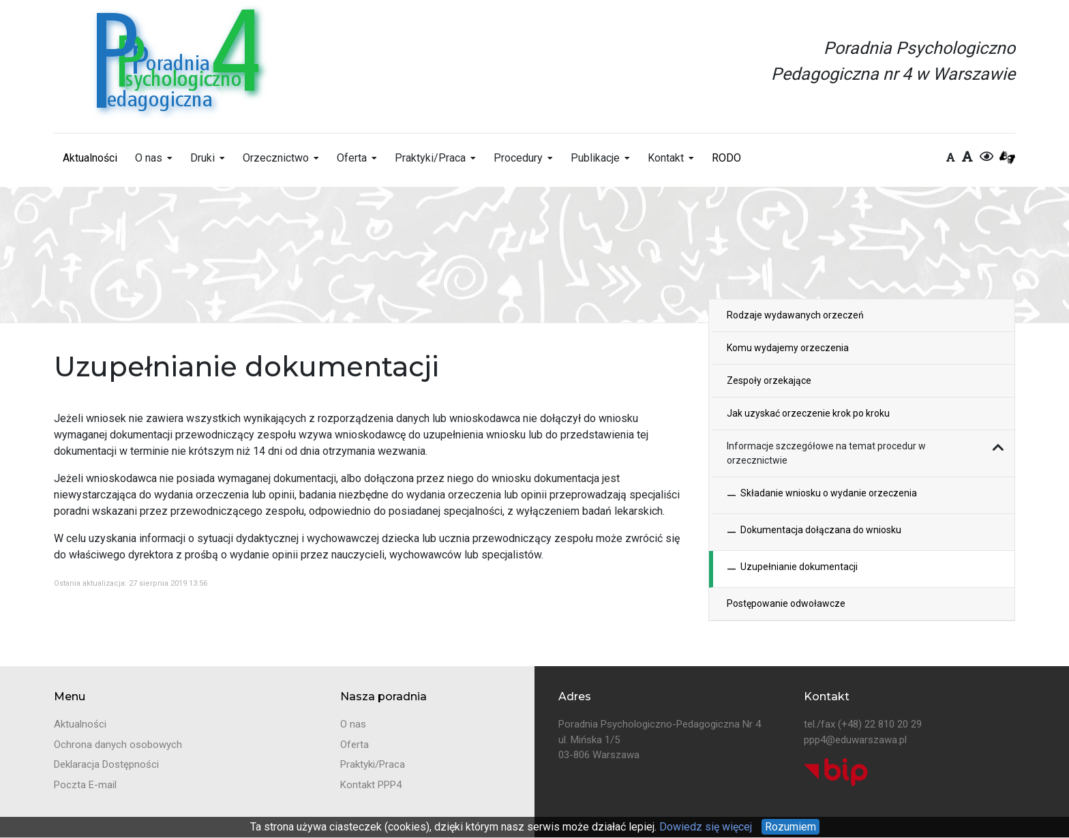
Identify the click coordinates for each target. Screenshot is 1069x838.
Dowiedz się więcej (704, 826)
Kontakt (666, 157)
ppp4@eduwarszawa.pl (855, 740)
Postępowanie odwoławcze (786, 603)
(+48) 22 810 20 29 (880, 724)
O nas (148, 157)
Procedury (518, 157)
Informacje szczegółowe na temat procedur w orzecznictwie (826, 453)
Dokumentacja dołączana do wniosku (814, 532)
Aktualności (90, 157)
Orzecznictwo (276, 157)
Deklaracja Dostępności (106, 764)
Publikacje (595, 157)
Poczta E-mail (85, 785)
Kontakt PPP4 (371, 785)
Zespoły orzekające (769, 380)
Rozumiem (790, 826)
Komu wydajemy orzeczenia (788, 347)
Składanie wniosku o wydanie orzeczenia (822, 495)
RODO (726, 157)
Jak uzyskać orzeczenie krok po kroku (808, 413)
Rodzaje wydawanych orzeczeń (795, 315)
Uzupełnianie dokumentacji (792, 569)
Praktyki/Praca (430, 157)
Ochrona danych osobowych (118, 744)
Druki (202, 157)
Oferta (352, 157)
